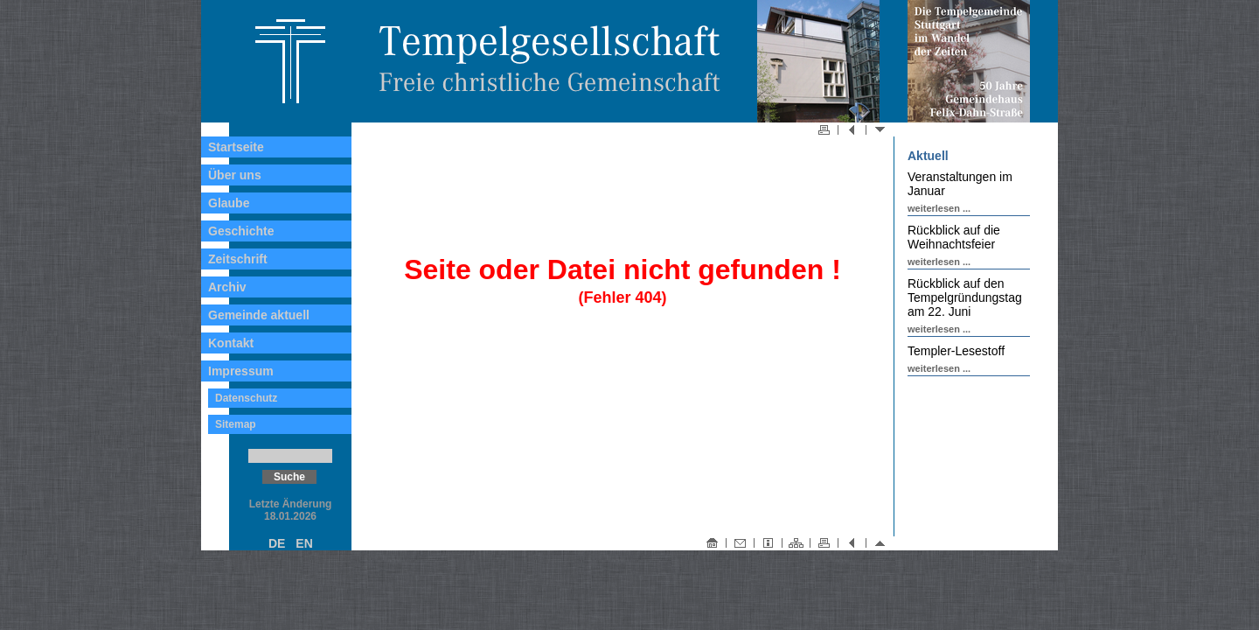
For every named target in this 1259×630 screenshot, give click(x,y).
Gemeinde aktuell (259, 315)
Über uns (234, 175)
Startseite (236, 147)
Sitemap (235, 424)
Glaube (228, 203)
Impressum (241, 371)
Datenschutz (246, 398)
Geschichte (241, 231)
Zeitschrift (238, 259)
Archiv (227, 287)
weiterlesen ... (939, 208)
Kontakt (231, 343)
